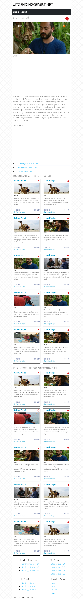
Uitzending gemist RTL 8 (58, 574)
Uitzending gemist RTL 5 (58, 567)
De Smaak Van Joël (20, 181)
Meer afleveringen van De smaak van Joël (27, 163)
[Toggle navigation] (67, 12)
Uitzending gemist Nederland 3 (30, 570)
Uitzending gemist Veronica (29, 589)
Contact (53, 586)
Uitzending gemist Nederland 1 (24, 171)
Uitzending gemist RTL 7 (58, 570)
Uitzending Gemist (20, 12)
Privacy (53, 593)
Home (53, 583)
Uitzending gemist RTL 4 (58, 564)
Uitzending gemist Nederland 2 (30, 567)
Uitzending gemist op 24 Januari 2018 (26, 167)
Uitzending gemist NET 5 (28, 583)
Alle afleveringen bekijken (20, 212)
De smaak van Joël (21, 17)
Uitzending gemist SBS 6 (28, 586)
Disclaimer (54, 589)
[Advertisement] (41, 74)
